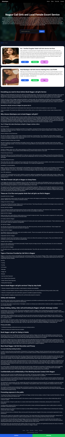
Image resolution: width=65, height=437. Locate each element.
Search (41, 31)
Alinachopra (5, 1)
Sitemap (40, 430)
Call (25, 61)
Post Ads (57, 1)
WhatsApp (48, 435)
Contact (62, 1)
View (44, 61)
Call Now (16, 435)
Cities (52, 1)
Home (48, 1)
